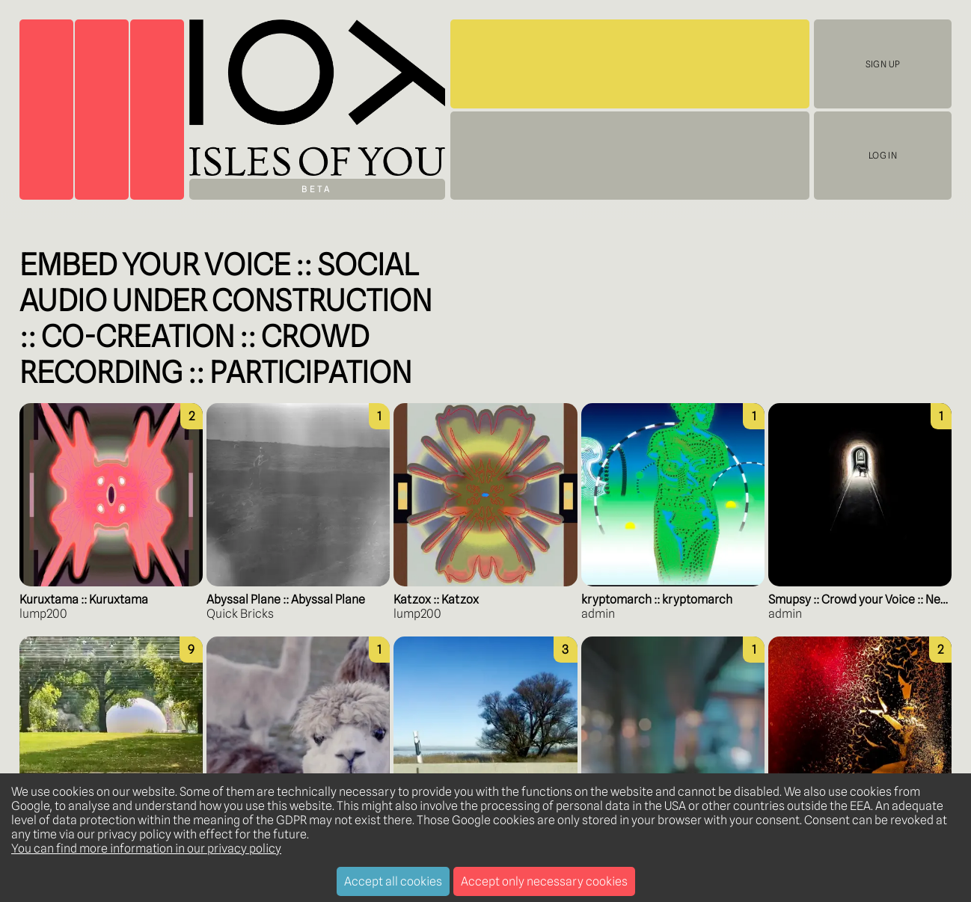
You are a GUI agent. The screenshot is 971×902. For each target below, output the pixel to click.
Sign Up (883, 64)
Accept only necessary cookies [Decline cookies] (544, 881)
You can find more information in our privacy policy (146, 848)
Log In (883, 156)
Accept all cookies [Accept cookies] (393, 881)
